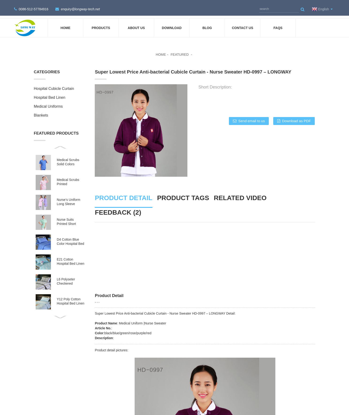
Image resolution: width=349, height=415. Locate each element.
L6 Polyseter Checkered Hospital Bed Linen (70, 277)
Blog (207, 24)
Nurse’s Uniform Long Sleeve (68, 198)
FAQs (277, 24)
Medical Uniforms (48, 102)
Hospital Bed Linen (49, 93)
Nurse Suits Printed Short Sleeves (66, 218)
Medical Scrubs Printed (68, 178)
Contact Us (242, 24)
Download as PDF (296, 117)
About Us (136, 24)
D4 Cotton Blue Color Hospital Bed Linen (70, 238)
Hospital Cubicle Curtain (54, 85)
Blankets (41, 111)
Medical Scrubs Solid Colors (68, 158)
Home (65, 24)
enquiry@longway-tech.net (80, 7)
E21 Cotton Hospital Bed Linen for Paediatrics (70, 257)
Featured (180, 50)
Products (101, 24)
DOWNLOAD (172, 24)
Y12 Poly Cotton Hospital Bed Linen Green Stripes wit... (70, 297)
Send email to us (248, 117)
